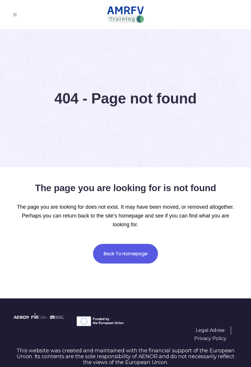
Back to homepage (125, 254)
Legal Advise (210, 330)
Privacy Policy (210, 338)
